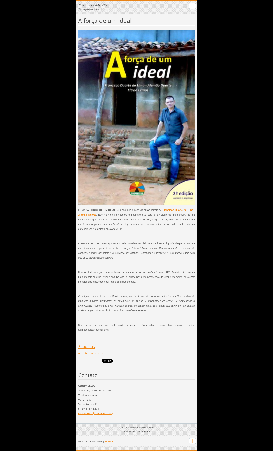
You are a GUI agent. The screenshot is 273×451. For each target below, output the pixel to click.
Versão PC (109, 441)
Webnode (145, 431)
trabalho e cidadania (90, 353)
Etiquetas (86, 346)
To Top (192, 441)
